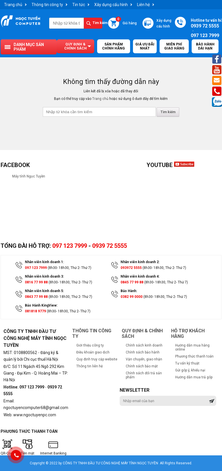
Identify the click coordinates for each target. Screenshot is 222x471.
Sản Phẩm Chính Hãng (113, 46)
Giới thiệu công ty (90, 345)
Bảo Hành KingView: (41, 305)
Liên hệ (143, 4)
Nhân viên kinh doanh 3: (44, 276)
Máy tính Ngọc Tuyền (28, 176)
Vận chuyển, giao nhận (144, 359)
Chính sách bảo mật (142, 366)
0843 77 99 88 (36, 297)
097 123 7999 (69, 245)
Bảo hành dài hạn (205, 46)
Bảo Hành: (129, 291)
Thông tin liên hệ (89, 366)
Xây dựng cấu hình (111, 4)
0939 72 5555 (109, 245)
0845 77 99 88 (132, 282)
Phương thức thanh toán (194, 356)
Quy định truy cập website (96, 359)
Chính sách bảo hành (143, 352)
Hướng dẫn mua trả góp (193, 377)
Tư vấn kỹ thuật (187, 363)
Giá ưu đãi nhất (144, 46)
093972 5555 (131, 268)
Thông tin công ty (47, 4)
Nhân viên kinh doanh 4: (140, 276)
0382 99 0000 (132, 297)
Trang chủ (13, 4)
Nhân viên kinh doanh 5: (44, 291)
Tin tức (78, 4)
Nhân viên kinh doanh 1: (44, 262)
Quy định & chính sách (75, 46)
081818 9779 (35, 311)
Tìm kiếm (97, 23)
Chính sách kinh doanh (144, 345)
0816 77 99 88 (36, 282)
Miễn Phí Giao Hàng (174, 46)
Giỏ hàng (126, 21)
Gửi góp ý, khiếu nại (190, 370)
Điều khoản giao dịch (93, 352)
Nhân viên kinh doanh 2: (140, 262)
